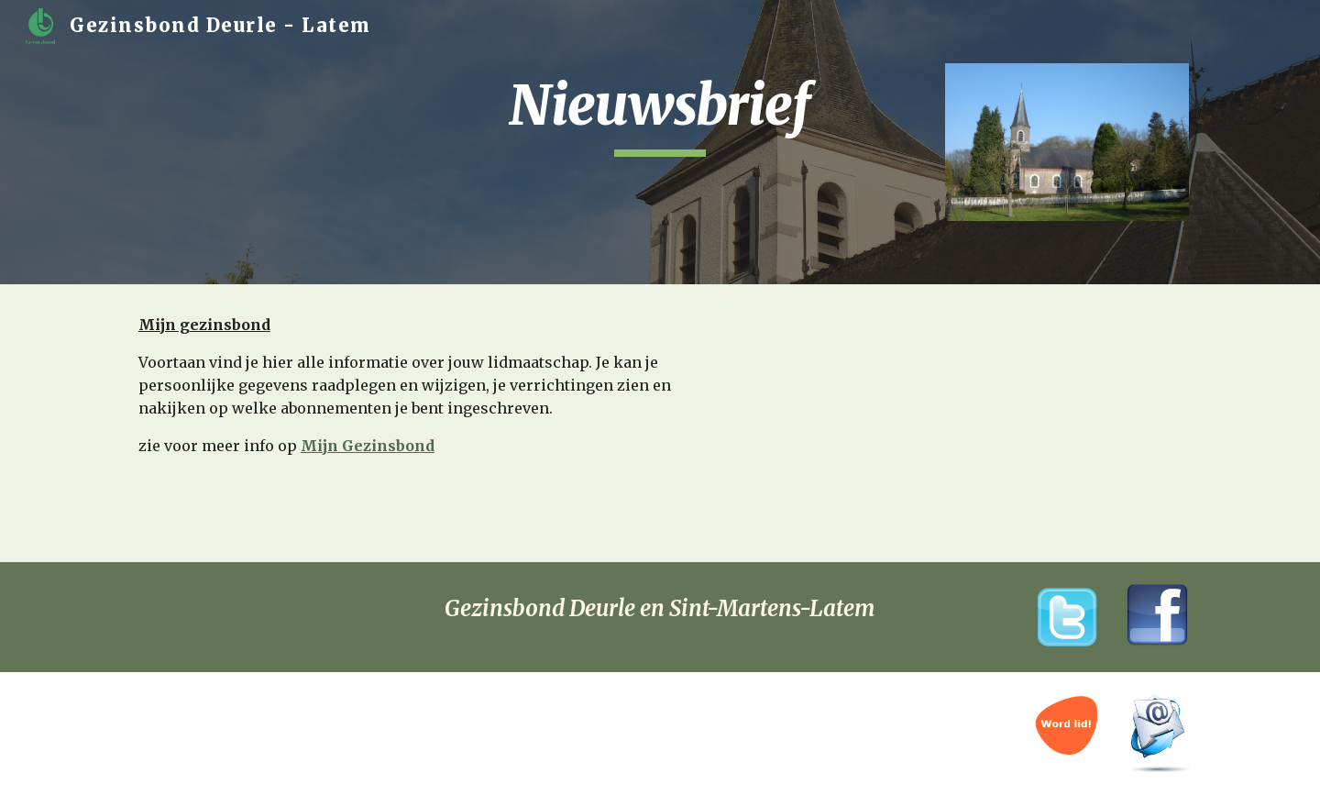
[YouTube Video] (976, 420)
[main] (660, 113)
